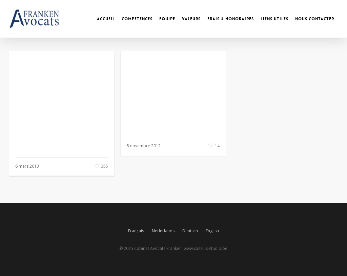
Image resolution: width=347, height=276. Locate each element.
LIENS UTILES (274, 19)
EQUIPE (167, 19)
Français (136, 231)
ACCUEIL (106, 19)
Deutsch (190, 231)
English (212, 231)
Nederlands (163, 231)
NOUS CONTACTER (314, 19)
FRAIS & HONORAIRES (230, 19)
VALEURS (191, 19)
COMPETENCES (137, 19)
